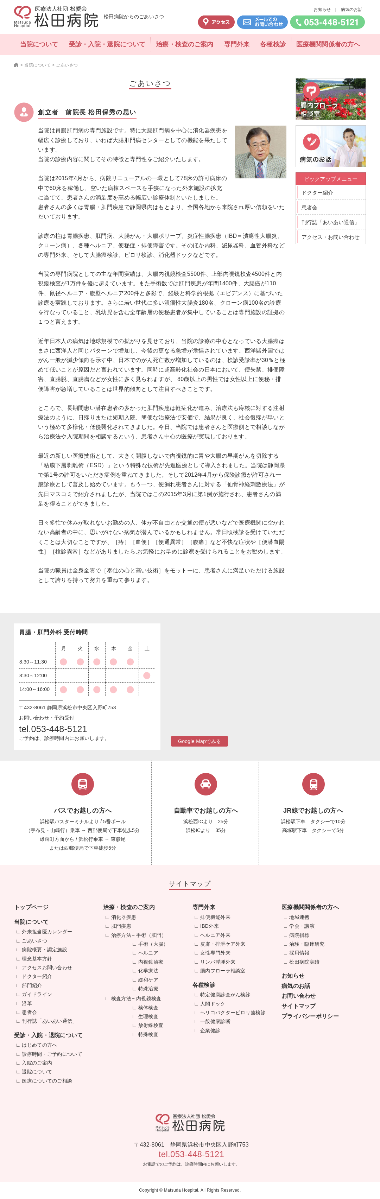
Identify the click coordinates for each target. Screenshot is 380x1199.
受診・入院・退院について (107, 44)
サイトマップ (298, 1006)
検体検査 (148, 1007)
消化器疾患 (124, 917)
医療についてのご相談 (47, 1081)
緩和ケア (148, 980)
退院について (37, 1071)
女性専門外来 (215, 953)
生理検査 (148, 1016)
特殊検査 (148, 1034)
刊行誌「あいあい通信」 (331, 222)
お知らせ (322, 9)
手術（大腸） (153, 944)
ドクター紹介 (317, 193)
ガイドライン (37, 994)
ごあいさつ (34, 941)
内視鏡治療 (151, 962)
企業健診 (210, 1030)
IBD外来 (209, 926)
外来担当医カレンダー (47, 931)
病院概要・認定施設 (44, 949)
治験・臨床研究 (306, 944)
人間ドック (213, 1004)
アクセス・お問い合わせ (331, 237)
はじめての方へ (39, 1045)
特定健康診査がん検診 (225, 994)
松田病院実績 (304, 962)
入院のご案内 (37, 1063)
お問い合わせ (298, 996)
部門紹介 (32, 985)
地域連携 (299, 917)
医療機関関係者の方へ (328, 44)
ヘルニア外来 (215, 935)
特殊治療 (148, 988)
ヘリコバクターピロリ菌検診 (233, 1012)
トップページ (31, 907)
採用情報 (299, 953)
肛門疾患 (121, 926)
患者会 (309, 207)
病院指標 (299, 935)
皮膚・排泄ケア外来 (223, 944)
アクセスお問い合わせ (47, 967)
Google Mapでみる (199, 741)
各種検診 (272, 44)
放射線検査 (151, 1025)
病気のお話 (352, 9)
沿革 (27, 1003)
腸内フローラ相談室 (223, 970)
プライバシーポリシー (310, 1016)
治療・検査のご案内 (184, 44)
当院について (39, 44)
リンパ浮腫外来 (217, 962)
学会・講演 (302, 926)
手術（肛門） (151, 935)
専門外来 (236, 44)
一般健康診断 (215, 1021)
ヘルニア (148, 953)
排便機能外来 (215, 917)
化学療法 (148, 970)
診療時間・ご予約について (52, 1054)
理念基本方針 (37, 959)
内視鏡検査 (149, 998)
